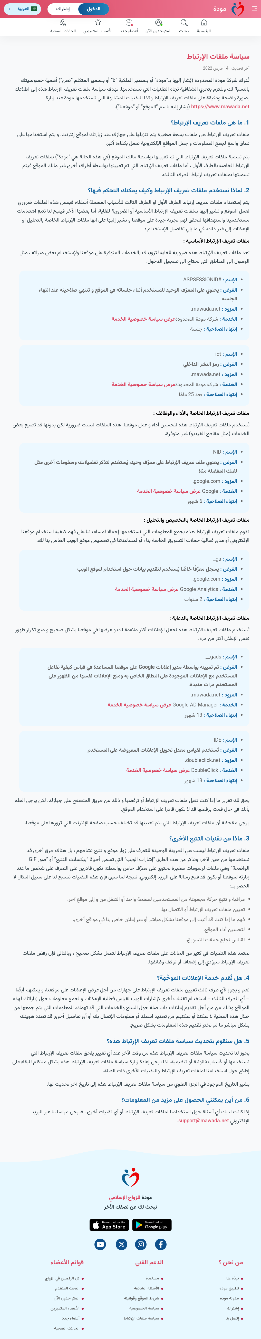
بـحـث (184, 27)
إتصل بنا (232, 1318)
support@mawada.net (203, 1121)
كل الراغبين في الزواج (62, 1278)
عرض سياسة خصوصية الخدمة (143, 319)
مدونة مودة (229, 1298)
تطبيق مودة (229, 1288)
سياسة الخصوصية (144, 1308)
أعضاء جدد (129, 27)
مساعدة (152, 1278)
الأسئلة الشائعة (146, 1288)
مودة (228, 9)
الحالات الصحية (63, 27)
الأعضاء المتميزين (97, 27)
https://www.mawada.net (220, 107)
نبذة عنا (232, 1278)
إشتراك (63, 9)
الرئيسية (204, 27)
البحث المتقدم (67, 1288)
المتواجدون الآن (158, 27)
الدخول (93, 9)
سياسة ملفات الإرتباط (141, 1318)
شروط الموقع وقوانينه (141, 1298)
